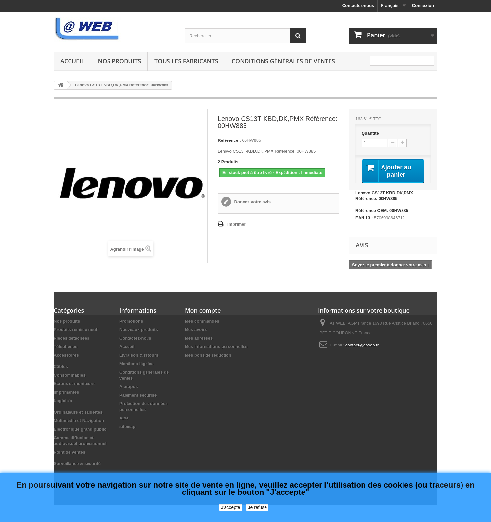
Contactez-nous (358, 5)
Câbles (61, 367)
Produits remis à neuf (75, 330)
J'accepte (230, 507)
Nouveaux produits (138, 330)
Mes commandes (202, 321)
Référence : (229, 140)
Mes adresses (199, 338)
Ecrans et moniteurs (74, 384)
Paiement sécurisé (138, 395)
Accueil (72, 61)
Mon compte (203, 311)
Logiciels (63, 401)
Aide (123, 418)
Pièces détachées (71, 338)
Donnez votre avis (252, 201)
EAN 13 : (364, 218)
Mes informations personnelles (216, 347)
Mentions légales (136, 364)
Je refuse (257, 507)
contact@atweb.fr (362, 345)
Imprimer (236, 224)
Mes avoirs (196, 330)
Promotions (131, 321)
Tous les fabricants (186, 61)
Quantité (370, 133)
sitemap (127, 427)
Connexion (423, 5)
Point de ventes (69, 452)
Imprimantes (66, 392)
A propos (128, 387)
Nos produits (119, 61)
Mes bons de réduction (208, 355)
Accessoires (66, 355)
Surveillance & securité (77, 464)
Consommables (70, 375)
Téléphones (65, 347)
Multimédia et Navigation (79, 421)
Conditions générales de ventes (283, 61)
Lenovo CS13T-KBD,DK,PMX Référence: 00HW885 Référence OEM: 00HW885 (384, 202)
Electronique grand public (80, 429)
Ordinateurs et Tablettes (78, 412)
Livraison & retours (138, 355)
